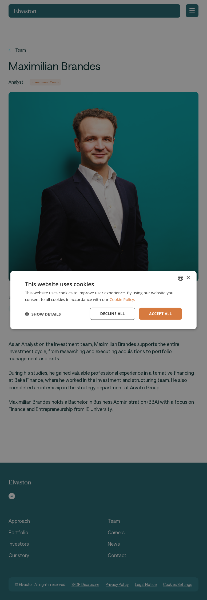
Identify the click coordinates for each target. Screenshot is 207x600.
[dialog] (103, 300)
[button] (43, 313)
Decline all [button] (112, 313)
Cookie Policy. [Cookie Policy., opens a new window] (122, 299)
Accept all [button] (160, 313)
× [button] (188, 278)
